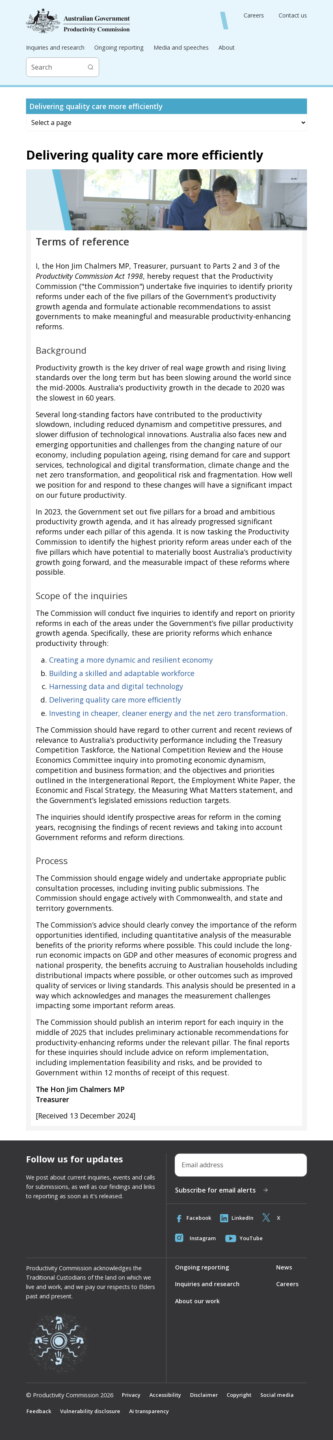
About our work (197, 1301)
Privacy (131, 1394)
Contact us (293, 15)
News (284, 1267)
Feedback (38, 1411)
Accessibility (165, 1394)
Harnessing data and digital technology (116, 686)
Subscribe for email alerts (222, 1190)
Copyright (239, 1394)
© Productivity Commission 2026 (69, 1395)
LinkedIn (236, 1218)
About (226, 47)
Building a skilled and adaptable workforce (122, 673)
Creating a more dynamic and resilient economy (131, 660)
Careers (254, 15)
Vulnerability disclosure (90, 1411)
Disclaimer (204, 1394)
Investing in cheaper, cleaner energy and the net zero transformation (167, 713)
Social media (277, 1394)
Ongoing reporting (119, 47)
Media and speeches (181, 47)
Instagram (195, 1238)
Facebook (193, 1218)
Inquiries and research (55, 47)
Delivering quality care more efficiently (115, 700)
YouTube (244, 1238)
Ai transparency (149, 1411)
